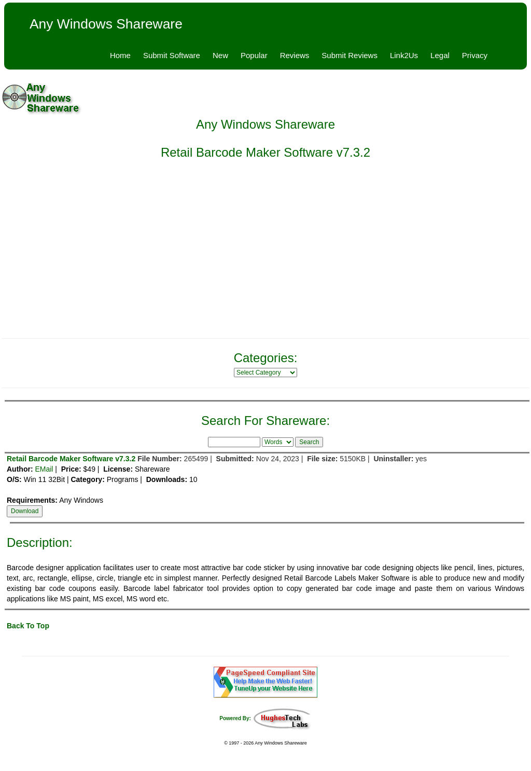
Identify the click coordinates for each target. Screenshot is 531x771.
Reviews (295, 55)
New (220, 55)
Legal (440, 55)
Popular (254, 55)
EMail (44, 469)
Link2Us (404, 55)
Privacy (474, 55)
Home (120, 55)
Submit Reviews (350, 55)
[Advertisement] (265, 255)
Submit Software (171, 55)
